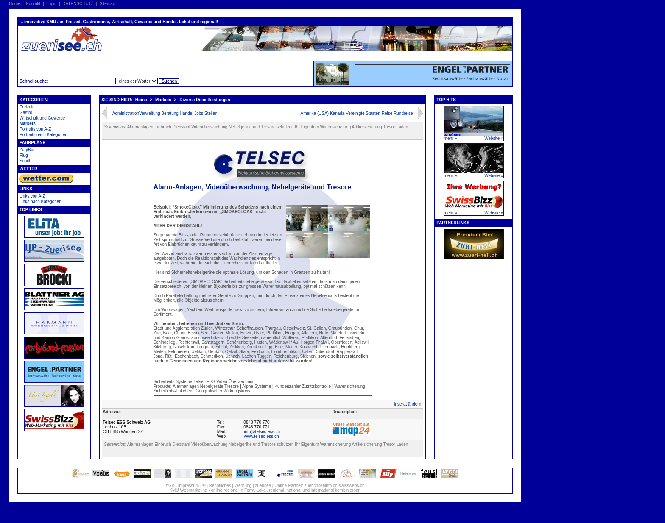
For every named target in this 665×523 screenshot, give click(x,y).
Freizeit (27, 107)
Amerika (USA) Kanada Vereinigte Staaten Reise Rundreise (356, 113)
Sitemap (107, 3)
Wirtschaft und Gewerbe (42, 118)
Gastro (26, 112)
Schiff (25, 161)
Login (51, 3)
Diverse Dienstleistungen (204, 99)
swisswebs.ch (351, 485)
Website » (493, 138)
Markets (28, 123)
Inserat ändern (408, 404)
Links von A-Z (32, 196)
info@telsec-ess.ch (262, 431)
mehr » (450, 138)
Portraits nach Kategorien (43, 134)
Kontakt (33, 3)
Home (14, 3)
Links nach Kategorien (40, 201)
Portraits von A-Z (35, 129)
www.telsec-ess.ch (261, 436)
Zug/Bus (27, 149)
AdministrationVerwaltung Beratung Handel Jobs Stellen (165, 113)
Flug (24, 155)
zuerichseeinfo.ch (321, 485)
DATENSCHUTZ (78, 3)
